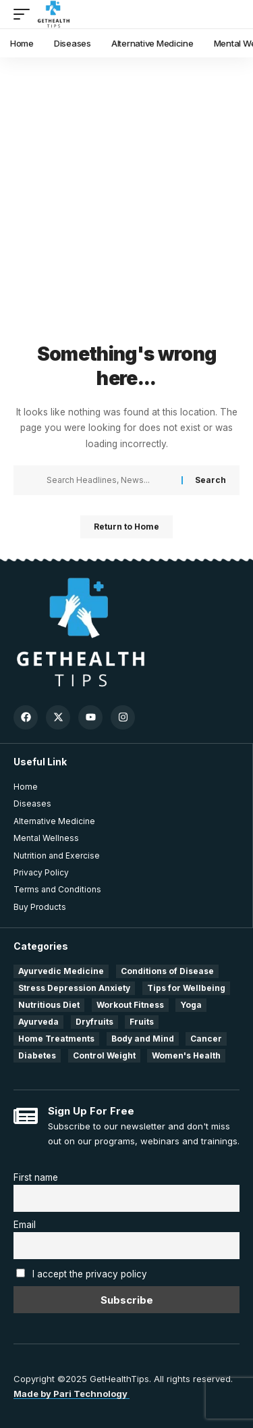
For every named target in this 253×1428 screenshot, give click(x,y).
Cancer (206, 1039)
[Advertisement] (126, 208)
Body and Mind (142, 1039)
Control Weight (104, 1055)
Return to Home (126, 526)
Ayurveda (38, 1022)
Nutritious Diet (49, 1005)
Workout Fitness (130, 1005)
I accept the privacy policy (89, 1274)
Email (24, 1224)
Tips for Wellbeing (186, 988)
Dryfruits (94, 1022)
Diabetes (37, 1055)
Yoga (191, 1005)
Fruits (142, 1022)
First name (35, 1177)
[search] (230, 14)
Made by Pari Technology (71, 1393)
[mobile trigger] (24, 14)
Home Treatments (56, 1039)
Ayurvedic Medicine (61, 971)
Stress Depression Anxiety (74, 988)
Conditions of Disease (167, 971)
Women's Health (186, 1055)
